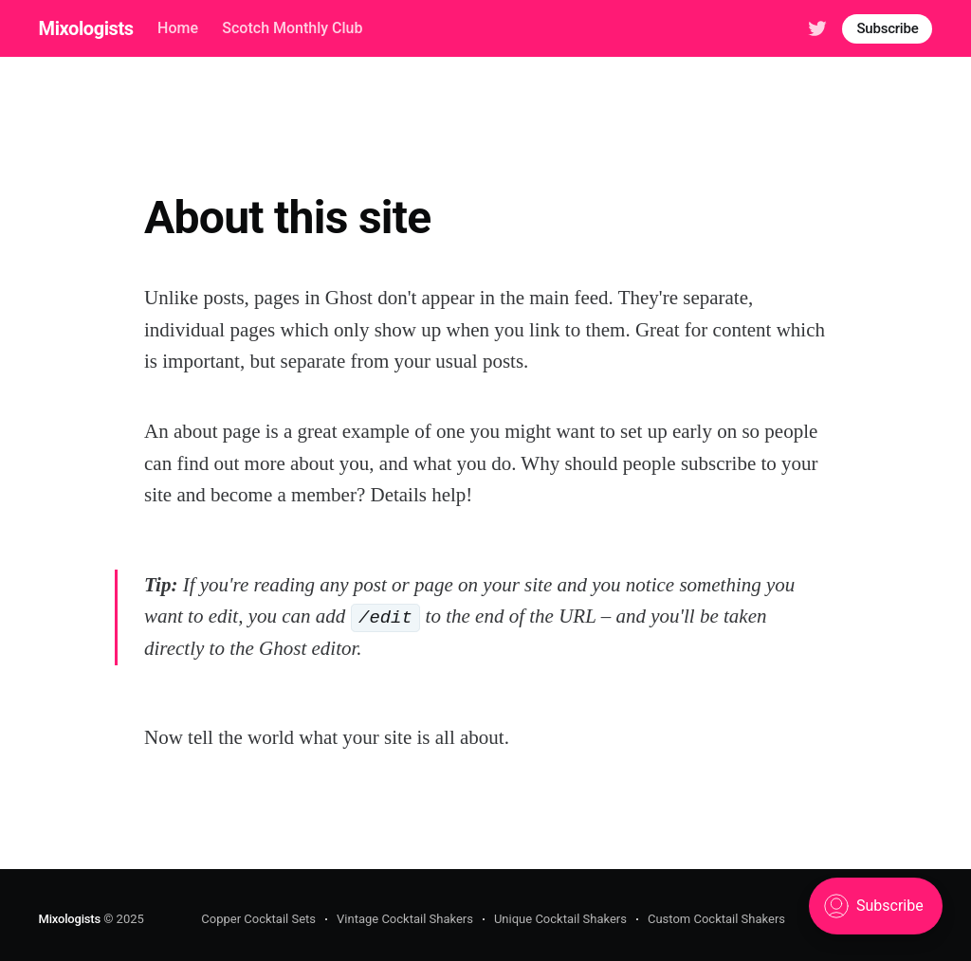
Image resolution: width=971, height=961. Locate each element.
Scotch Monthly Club (292, 28)
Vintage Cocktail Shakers (405, 919)
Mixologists (86, 28)
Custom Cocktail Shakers (716, 919)
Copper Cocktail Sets (258, 919)
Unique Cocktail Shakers (560, 919)
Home (177, 28)
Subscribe (887, 28)
